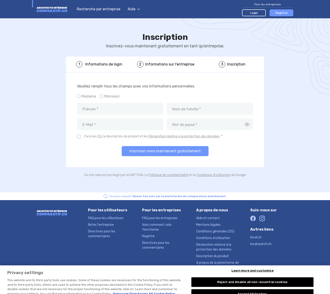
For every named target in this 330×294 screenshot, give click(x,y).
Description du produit (212, 256)
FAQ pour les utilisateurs (106, 218)
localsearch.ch (261, 244)
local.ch (255, 237)
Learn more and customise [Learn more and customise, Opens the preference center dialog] (252, 278)
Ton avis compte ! (167, 196)
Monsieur (112, 96)
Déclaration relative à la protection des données (184, 136)
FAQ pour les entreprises (160, 218)
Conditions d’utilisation (213, 238)
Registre (281, 12)
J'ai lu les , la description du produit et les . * (152, 136)
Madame (89, 96)
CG (99, 136)
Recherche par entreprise (98, 9)
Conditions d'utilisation (214, 175)
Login (254, 12)
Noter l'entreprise (101, 225)
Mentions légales (208, 225)
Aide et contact (208, 218)
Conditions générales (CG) (215, 231)
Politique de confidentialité (169, 175)
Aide (134, 9)
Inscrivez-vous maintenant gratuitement (165, 151)
